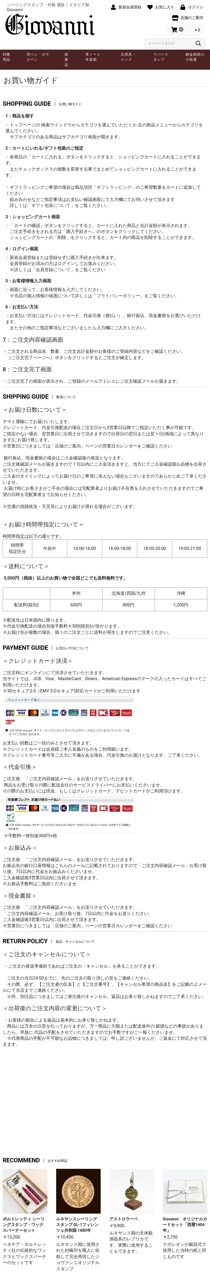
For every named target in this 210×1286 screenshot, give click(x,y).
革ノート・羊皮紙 (94, 57)
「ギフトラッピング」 (114, 187)
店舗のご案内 (68, 446)
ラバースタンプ (160, 57)
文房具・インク (128, 57)
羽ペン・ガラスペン (38, 57)
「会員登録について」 (53, 269)
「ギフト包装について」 (51, 205)
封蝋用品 (6, 57)
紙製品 (66, 59)
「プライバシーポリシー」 (118, 295)
